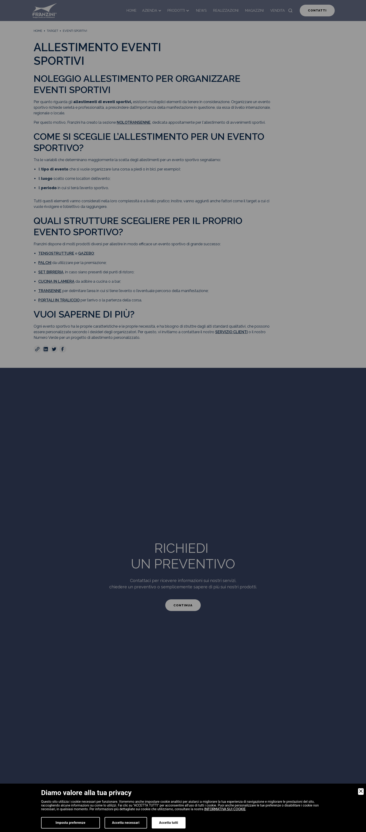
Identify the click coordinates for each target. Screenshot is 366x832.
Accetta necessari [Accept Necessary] (126, 823)
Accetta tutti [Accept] (168, 823)
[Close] (361, 791)
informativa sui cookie (225, 809)
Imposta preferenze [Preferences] (70, 823)
